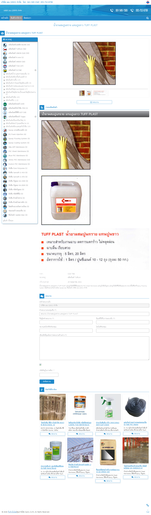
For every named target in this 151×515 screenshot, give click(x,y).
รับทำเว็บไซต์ (12, 512)
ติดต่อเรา (27, 18)
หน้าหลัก (4, 18)
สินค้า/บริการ (16, 18)
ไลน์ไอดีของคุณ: (101, 326)
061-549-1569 (33, 2)
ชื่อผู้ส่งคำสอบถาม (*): (47, 318)
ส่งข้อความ (47, 381)
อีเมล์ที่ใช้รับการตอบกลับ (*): (105, 318)
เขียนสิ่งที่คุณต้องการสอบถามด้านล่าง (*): (53, 335)
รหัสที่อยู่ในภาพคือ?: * (47, 370)
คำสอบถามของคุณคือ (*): (48, 310)
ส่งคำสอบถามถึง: (45, 302)
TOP (147, 511)
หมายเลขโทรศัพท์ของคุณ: (48, 326)
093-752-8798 (46, 2)
